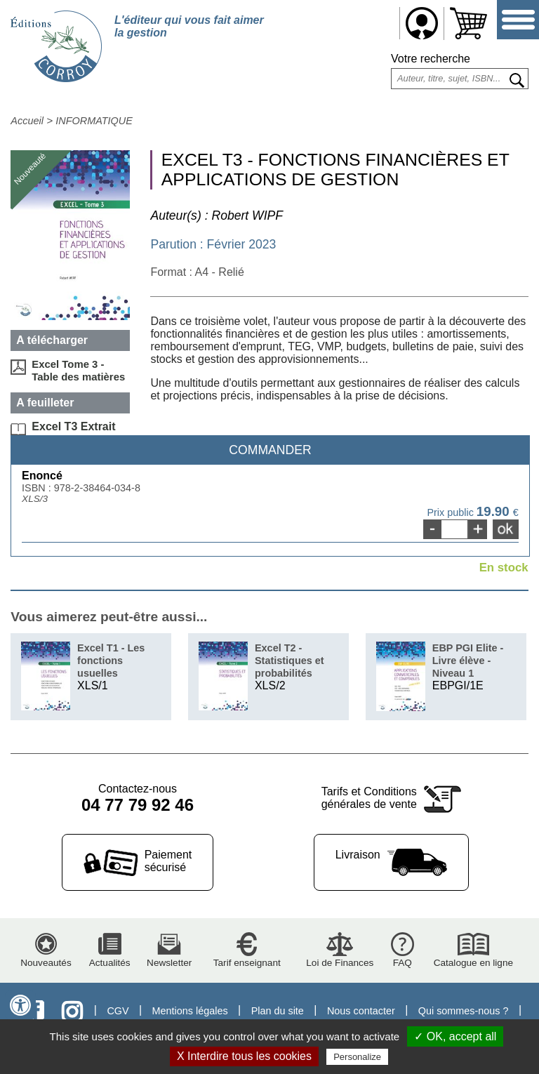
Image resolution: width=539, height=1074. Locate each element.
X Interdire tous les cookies (244, 1056)
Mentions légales (190, 1010)
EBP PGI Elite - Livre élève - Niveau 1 (468, 660)
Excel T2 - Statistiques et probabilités (289, 660)
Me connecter (422, 23)
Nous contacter (361, 1010)
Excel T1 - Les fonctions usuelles (111, 660)
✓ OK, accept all (455, 1036)
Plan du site (277, 1010)
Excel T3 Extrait (73, 426)
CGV (117, 1010)
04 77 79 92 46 (137, 804)
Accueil (27, 120)
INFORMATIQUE (94, 120)
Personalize (357, 1057)
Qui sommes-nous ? (463, 1010)
